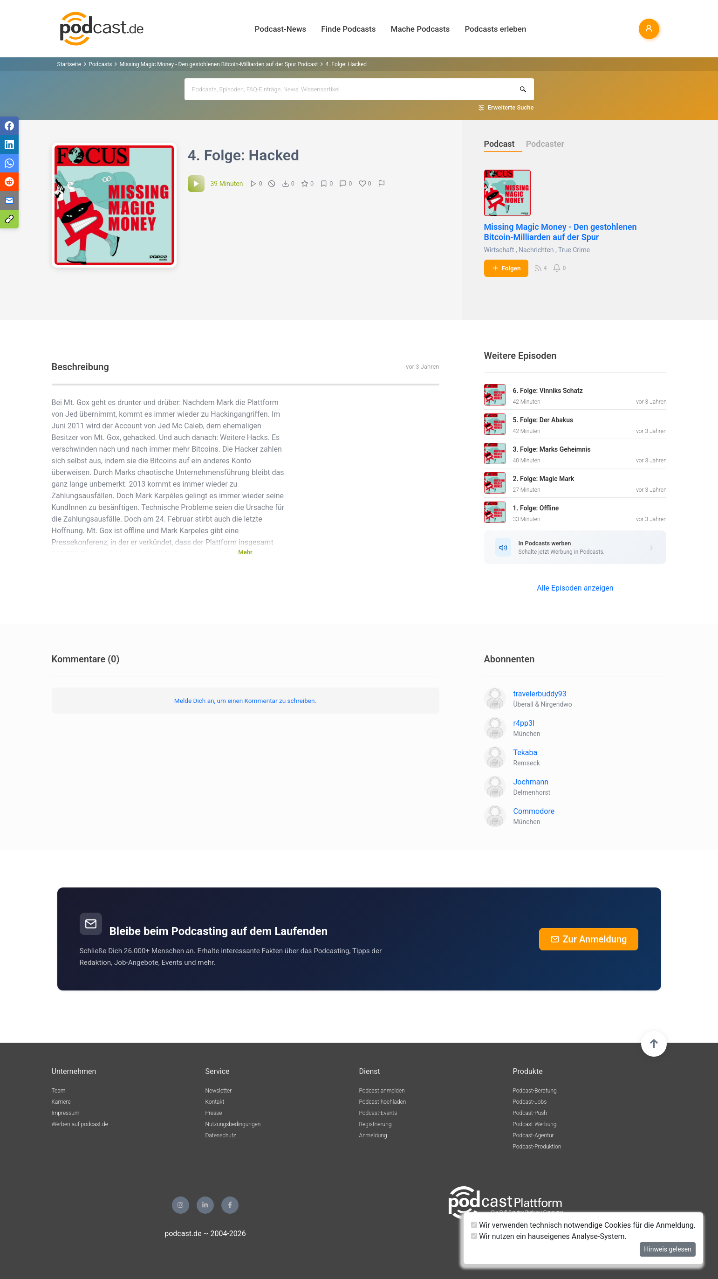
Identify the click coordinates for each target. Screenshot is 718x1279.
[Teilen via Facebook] (9, 126)
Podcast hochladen (382, 1102)
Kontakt (215, 1102)
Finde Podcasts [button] (348, 29)
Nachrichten (536, 250)
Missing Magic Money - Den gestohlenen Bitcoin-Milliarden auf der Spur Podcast (218, 64)
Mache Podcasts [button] (420, 29)
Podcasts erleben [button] (495, 29)
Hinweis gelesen (667, 1249)
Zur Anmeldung (589, 939)
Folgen (506, 268)
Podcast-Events (378, 1113)
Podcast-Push (530, 1113)
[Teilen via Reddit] (9, 181)
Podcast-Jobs (530, 1102)
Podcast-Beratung (535, 1090)
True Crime (574, 250)
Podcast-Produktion (537, 1146)
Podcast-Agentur (533, 1135)
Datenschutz (220, 1135)
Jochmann (531, 781)
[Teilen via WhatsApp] (9, 163)
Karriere (61, 1102)
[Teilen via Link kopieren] (9, 219)
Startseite (69, 64)
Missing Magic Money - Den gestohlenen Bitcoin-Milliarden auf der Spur (560, 232)
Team (59, 1090)
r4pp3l (523, 723)
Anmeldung (373, 1135)
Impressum (66, 1113)
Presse (213, 1113)
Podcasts (100, 64)
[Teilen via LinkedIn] (9, 144)
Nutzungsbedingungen (233, 1124)
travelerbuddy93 (540, 693)
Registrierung (375, 1124)
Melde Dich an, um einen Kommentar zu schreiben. (245, 700)
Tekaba (525, 752)
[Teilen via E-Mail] (9, 200)
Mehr (245, 552)
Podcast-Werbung (535, 1124)
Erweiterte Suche (511, 107)
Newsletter (218, 1090)
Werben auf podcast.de (80, 1124)
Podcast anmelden (382, 1090)
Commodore (534, 811)
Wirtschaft (499, 250)
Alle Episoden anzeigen (575, 588)
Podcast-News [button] (281, 29)
